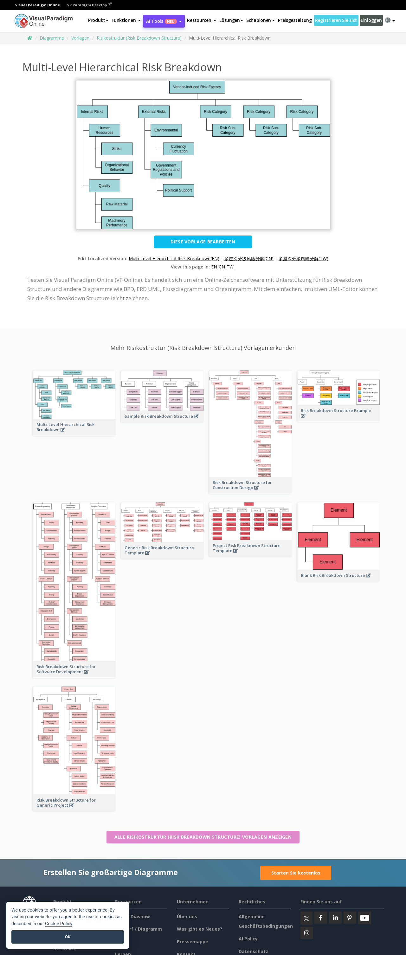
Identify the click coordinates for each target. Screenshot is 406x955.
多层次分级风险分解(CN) (249, 258)
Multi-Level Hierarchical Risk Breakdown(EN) (174, 258)
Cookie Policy (58, 923)
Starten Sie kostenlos (295, 873)
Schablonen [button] (260, 20)
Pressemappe (192, 942)
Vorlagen (80, 38)
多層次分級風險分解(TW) (303, 258)
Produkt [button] (98, 20)
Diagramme (52, 38)
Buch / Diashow (132, 916)
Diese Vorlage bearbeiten (203, 242)
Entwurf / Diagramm (138, 929)
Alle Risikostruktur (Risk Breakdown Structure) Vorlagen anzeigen (203, 837)
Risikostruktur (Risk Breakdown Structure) (139, 38)
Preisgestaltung (295, 20)
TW (230, 267)
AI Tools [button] (164, 21)
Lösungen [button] (231, 20)
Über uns (187, 916)
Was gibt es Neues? (199, 929)
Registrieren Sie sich (336, 20)
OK (67, 936)
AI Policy (248, 939)
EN (214, 267)
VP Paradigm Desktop (89, 5)
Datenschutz (253, 951)
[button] (126, 20)
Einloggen (371, 20)
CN (222, 267)
